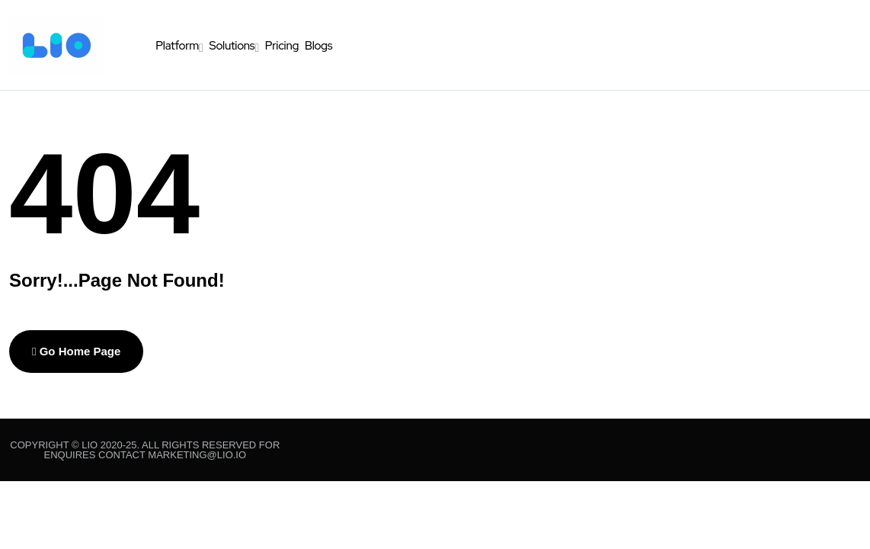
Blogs (318, 45)
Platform (177, 45)
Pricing (282, 45)
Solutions (231, 45)
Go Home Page (76, 351)
